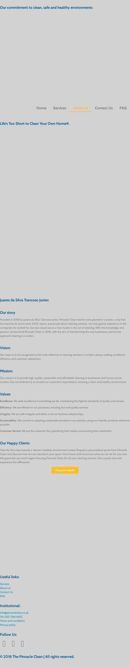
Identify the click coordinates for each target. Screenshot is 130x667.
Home (41, 108)
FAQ (123, 108)
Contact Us (104, 108)
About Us (80, 108)
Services (59, 108)
